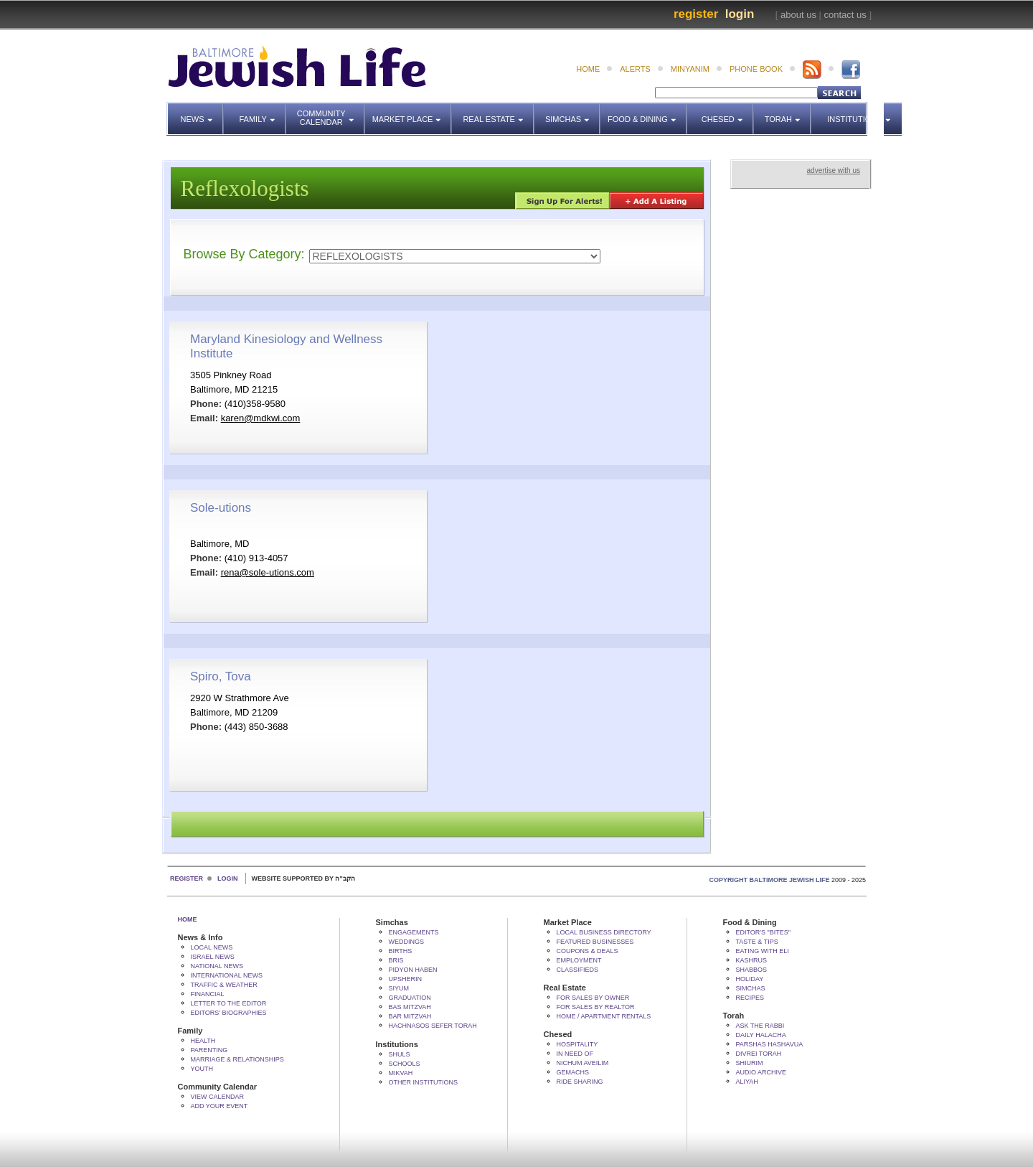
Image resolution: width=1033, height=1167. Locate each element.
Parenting (209, 1050)
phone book (756, 69)
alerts (635, 69)
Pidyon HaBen (413, 969)
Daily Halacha (761, 1035)
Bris (396, 960)
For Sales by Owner (593, 997)
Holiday (750, 979)
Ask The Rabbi (760, 1025)
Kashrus (752, 960)
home (588, 69)
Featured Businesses (595, 941)
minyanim (690, 69)
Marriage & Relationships (237, 1059)
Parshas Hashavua (769, 1044)
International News (227, 975)
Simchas (572, 112)
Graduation (410, 997)
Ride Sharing (580, 1081)
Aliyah (747, 1081)
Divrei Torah (759, 1053)
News (202, 112)
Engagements (414, 932)
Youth (202, 1068)
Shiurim (749, 1063)
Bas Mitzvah (410, 1007)
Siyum (399, 988)
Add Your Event (219, 1106)
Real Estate (497, 112)
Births (400, 951)
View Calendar (218, 1096)
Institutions (850, 112)
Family (263, 112)
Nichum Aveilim (583, 1063)
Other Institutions (423, 1082)
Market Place (412, 112)
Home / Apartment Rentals (604, 1016)
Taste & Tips (757, 941)
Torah (788, 112)
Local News (212, 947)
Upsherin (406, 979)
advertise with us (833, 170)
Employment (579, 960)
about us (798, 14)
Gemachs (573, 1072)
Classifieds (578, 969)
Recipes (750, 997)
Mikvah (401, 1073)
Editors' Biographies (229, 1012)
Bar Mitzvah (410, 1016)
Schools (404, 1063)
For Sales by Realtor (596, 1007)
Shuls (399, 1054)
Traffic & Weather (224, 984)
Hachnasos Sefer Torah (433, 1025)
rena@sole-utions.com (267, 572)
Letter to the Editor (229, 1003)
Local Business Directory (604, 932)
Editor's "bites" (763, 932)
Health (203, 1040)
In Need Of (575, 1053)
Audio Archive (761, 1072)
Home (187, 919)
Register (696, 14)
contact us (845, 14)
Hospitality (577, 1044)
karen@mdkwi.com (261, 418)
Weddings (407, 941)
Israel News (213, 956)
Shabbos (752, 969)
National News (217, 966)
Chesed (728, 112)
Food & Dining (643, 112)
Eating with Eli (762, 951)
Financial (208, 994)
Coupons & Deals (587, 951)
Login (740, 14)
